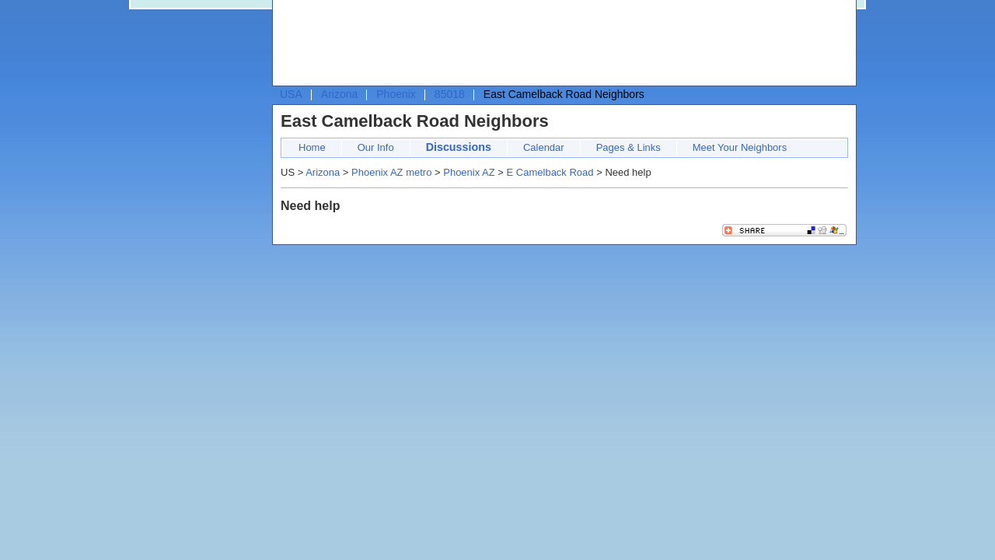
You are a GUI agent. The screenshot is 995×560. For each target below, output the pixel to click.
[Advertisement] (560, 44)
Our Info (376, 147)
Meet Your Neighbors (740, 147)
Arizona (339, 94)
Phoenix (396, 94)
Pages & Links (628, 147)
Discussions (458, 147)
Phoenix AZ (469, 172)
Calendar (543, 147)
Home (312, 147)
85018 (450, 94)
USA (291, 94)
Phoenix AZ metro (391, 172)
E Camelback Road (550, 172)
